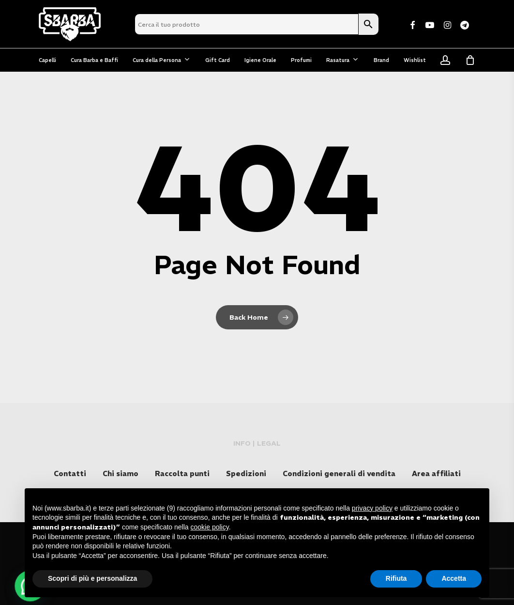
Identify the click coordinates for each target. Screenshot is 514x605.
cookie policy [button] (210, 527)
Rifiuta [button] (396, 578)
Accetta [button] (453, 578)
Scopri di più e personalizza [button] (92, 578)
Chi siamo (120, 473)
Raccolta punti (182, 473)
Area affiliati (436, 473)
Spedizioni (246, 473)
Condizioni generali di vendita (339, 473)
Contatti (70, 473)
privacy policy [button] (372, 508)
